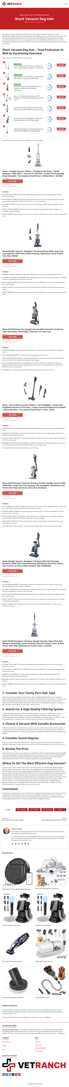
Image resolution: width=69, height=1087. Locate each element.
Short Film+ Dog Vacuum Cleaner (12, 961)
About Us (37, 1042)
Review (4, 1045)
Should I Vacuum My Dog (43, 925)
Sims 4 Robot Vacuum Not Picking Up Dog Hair (16, 889)
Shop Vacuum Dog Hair (43, 997)
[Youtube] (16, 1074)
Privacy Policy (39, 1051)
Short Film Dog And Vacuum (44, 961)
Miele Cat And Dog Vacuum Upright (13, 820)
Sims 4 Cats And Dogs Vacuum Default (47, 888)
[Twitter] (10, 1074)
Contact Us (38, 1045)
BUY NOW (12, 181)
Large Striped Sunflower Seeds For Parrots (54, 820)
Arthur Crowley (16, 829)
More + (61, 810)
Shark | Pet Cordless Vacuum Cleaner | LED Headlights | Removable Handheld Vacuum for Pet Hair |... (29, 98)
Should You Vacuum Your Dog (11, 925)
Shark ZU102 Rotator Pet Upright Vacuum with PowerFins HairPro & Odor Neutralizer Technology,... (27, 88)
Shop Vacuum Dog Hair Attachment (13, 997)
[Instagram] (13, 1074)
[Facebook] (3, 1074)
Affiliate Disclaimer (40, 1048)
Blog (3, 1049)
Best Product (6, 1042)
